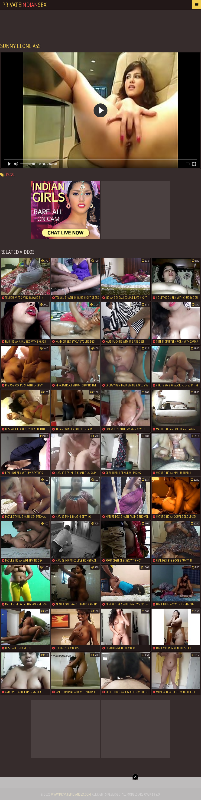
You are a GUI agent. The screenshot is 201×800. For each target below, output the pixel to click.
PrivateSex (24, 4)
